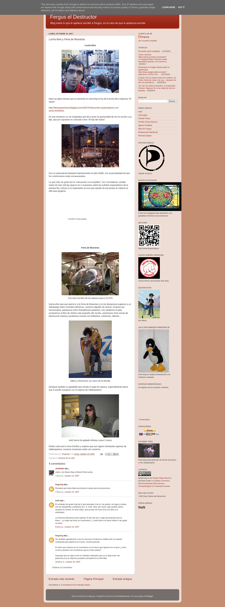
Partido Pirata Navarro (148, 122)
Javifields (59, 468)
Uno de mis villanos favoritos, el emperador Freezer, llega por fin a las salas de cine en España (156, 88)
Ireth (57, 500)
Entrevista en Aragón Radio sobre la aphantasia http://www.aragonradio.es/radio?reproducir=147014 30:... (153, 70)
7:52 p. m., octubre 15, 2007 (67, 492)
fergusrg (59, 484)
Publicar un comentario (62, 567)
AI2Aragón (143, 115)
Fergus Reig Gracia (161, 478)
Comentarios (144, 419)
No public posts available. (149, 51)
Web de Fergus (145, 129)
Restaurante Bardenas (148, 132)
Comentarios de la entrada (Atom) (75, 585)
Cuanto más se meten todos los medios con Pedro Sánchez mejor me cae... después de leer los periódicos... (157, 80)
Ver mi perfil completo (147, 41)
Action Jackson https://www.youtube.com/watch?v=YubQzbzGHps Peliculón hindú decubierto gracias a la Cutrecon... (153, 58)
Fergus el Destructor (73, 17)
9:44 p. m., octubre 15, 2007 (67, 527)
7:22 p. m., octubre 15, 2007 (67, 476)
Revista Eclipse (145, 136)
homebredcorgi (122, 596)
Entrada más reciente (61, 578)
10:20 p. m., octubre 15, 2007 (67, 562)
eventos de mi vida (66, 458)
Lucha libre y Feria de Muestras (67, 39)
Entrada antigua (122, 578)
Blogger (150, 596)
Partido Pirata (144, 118)
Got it (181, 7)
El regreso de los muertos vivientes (153, 387)
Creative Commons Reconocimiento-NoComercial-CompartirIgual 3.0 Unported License (154, 483)
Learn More (168, 7)
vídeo (81, 509)
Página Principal (93, 578)
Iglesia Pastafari (145, 125)
